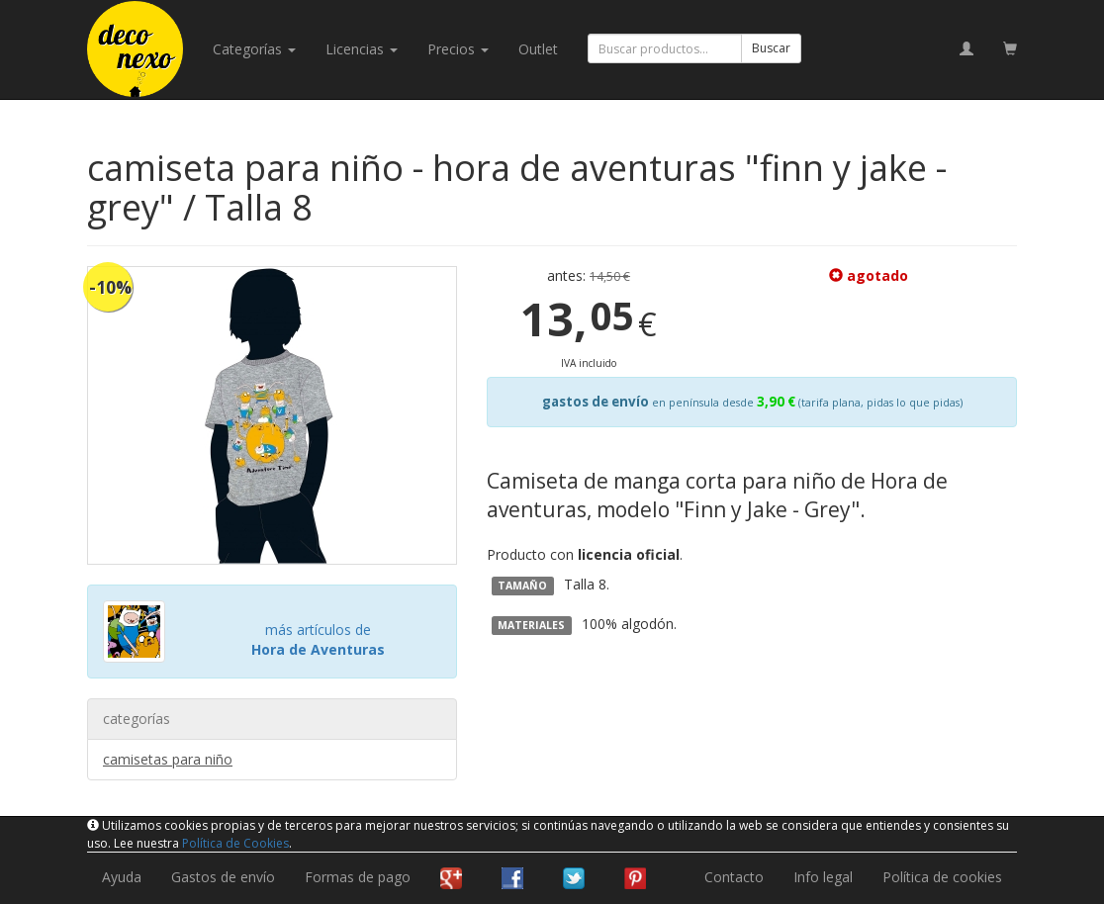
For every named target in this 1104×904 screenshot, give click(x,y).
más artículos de (318, 639)
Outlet (538, 49)
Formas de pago (358, 876)
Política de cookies (942, 876)
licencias (361, 49)
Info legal (823, 876)
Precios (458, 49)
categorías (254, 49)
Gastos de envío (223, 876)
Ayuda (121, 876)
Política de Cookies (235, 843)
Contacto (734, 876)
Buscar (771, 48)
